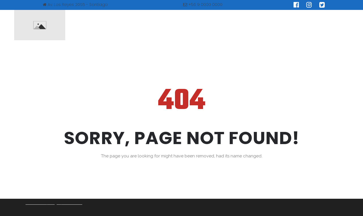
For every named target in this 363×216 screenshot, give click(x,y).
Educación (240, 25)
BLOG (270, 25)
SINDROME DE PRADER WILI (190, 25)
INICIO (85, 25)
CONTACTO (301, 25)
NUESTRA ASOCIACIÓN (128, 25)
